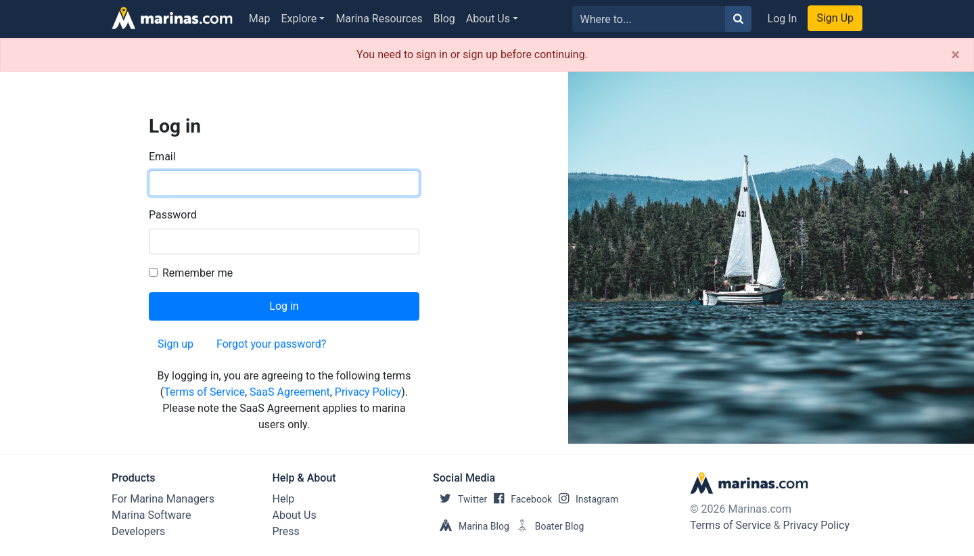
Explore (299, 18)
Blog (444, 18)
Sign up (175, 344)
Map (260, 18)
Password (173, 214)
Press (286, 531)
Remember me (197, 273)
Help (284, 498)
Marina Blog (471, 526)
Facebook (519, 499)
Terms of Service (204, 392)
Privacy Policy (368, 392)
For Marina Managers (163, 498)
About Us (488, 18)
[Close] (955, 55)
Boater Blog (546, 526)
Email (162, 156)
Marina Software (151, 515)
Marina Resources (378, 18)
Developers (138, 531)
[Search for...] (649, 19)
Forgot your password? (271, 344)
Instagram (585, 499)
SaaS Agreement (290, 392)
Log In (782, 18)
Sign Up (835, 17)
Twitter (460, 499)
